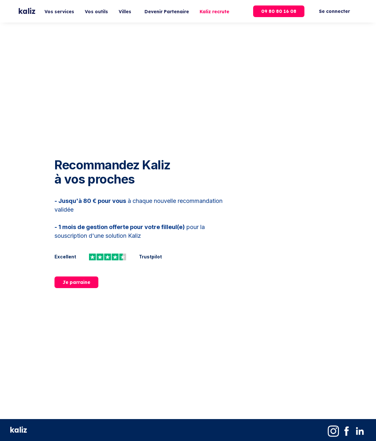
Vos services (59, 12)
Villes (125, 12)
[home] (26, 11)
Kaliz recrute (214, 12)
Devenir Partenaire (166, 12)
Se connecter (334, 11)
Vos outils (96, 12)
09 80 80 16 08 (278, 11)
